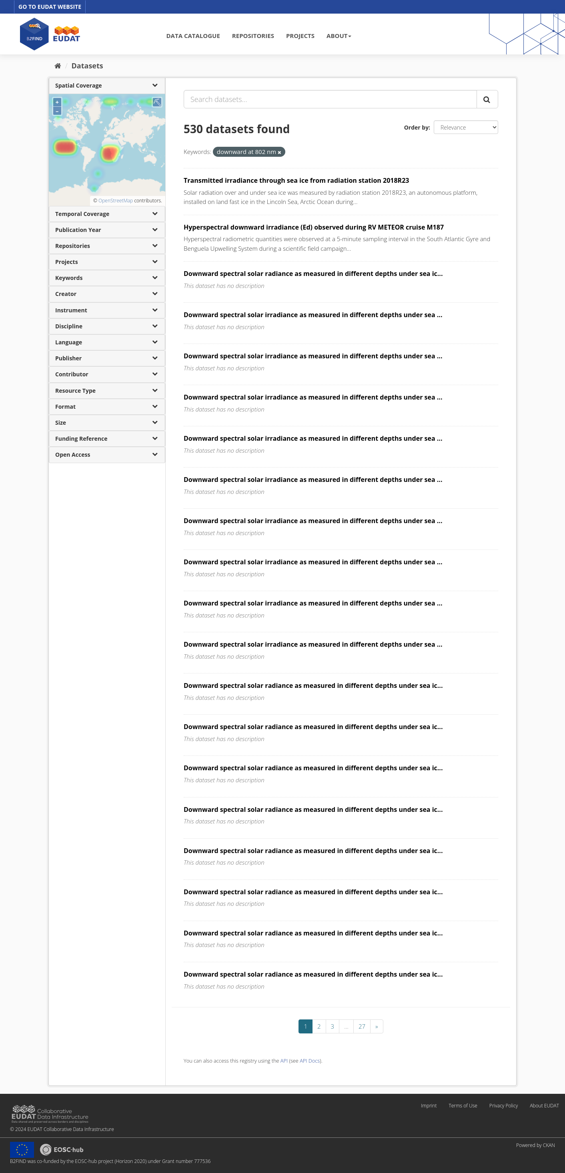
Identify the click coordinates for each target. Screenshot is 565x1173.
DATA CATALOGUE (193, 36)
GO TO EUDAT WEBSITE (49, 6)
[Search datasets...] (330, 99)
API (284, 1060)
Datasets (87, 65)
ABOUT (339, 36)
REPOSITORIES (253, 36)
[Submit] (487, 99)
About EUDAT (544, 1105)
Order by (416, 127)
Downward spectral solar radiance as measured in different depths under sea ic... (313, 273)
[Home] (57, 65)
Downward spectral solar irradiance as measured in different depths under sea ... (313, 314)
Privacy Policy (503, 1105)
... (346, 1026)
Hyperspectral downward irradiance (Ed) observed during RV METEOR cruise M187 (314, 227)
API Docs (310, 1060)
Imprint (429, 1105)
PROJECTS (300, 36)
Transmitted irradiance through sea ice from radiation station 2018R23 (296, 180)
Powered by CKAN (535, 1145)
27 (362, 1026)
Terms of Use (463, 1105)
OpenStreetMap (115, 200)
